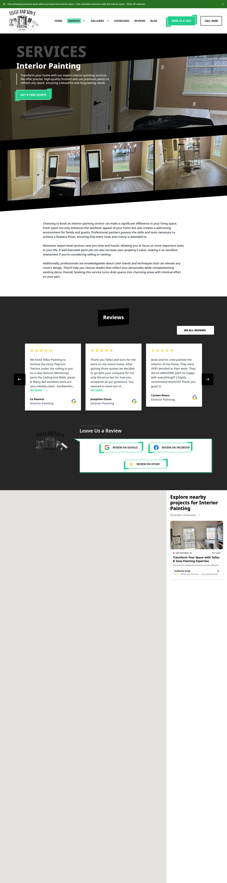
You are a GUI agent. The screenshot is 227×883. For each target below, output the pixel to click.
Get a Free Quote (33, 95)
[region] (113, 379)
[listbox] (113, 379)
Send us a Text (181, 21)
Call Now (211, 21)
